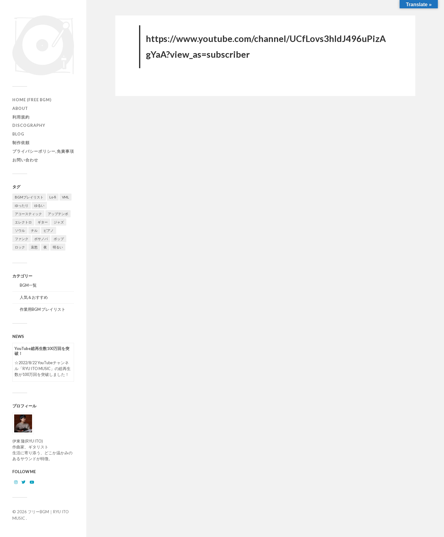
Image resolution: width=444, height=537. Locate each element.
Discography (28, 125)
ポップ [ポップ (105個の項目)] (59, 239)
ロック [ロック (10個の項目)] (20, 247)
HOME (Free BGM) (31, 99)
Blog (18, 133)
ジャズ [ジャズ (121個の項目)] (59, 222)
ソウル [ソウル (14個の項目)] (20, 230)
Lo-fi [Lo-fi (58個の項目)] (52, 197)
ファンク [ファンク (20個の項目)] (21, 239)
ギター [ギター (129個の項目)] (43, 222)
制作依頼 (21, 142)
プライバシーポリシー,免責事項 (43, 151)
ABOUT (20, 108)
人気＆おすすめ (34, 297)
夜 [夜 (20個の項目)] (45, 247)
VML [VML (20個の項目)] (65, 197)
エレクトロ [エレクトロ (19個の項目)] (23, 222)
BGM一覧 (28, 285)
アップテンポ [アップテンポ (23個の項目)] (58, 214)
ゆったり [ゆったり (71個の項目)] (21, 205)
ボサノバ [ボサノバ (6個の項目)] (41, 239)
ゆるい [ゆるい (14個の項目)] (39, 205)
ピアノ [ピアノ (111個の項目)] (48, 230)
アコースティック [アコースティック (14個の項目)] (28, 214)
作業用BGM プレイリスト (42, 309)
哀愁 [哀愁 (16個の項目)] (34, 247)
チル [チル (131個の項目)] (34, 230)
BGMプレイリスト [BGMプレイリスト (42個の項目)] (29, 197)
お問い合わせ (25, 159)
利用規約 (21, 116)
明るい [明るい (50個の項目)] (58, 247)
